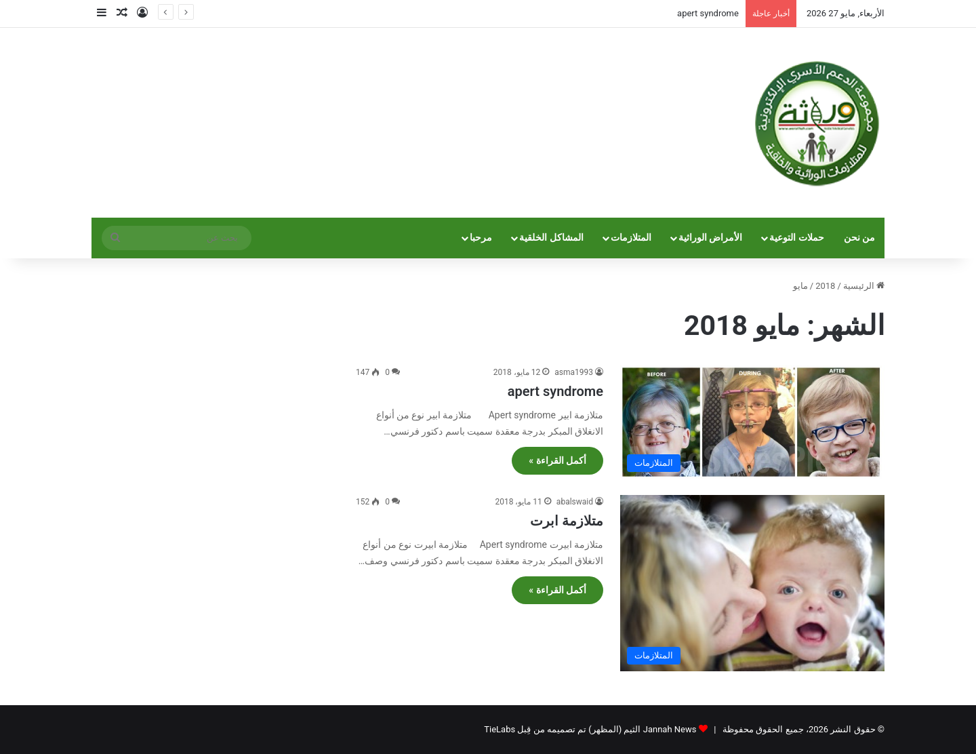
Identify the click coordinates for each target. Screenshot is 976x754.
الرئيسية (863, 286)
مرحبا (481, 238)
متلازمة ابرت (566, 521)
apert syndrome (708, 13)
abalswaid (574, 502)
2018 (825, 286)
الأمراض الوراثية (710, 238)
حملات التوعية (796, 238)
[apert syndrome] (752, 422)
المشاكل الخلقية (551, 238)
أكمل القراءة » (557, 460)
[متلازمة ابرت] (752, 583)
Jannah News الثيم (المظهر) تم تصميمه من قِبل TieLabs (590, 729)
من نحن (860, 238)
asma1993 (573, 372)
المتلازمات (631, 238)
